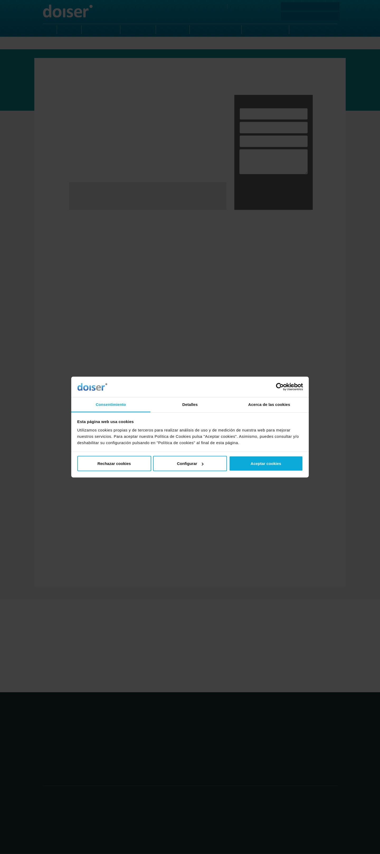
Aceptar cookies (266, 463)
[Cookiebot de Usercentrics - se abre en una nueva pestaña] (280, 387)
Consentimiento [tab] (111, 404)
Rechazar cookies (114, 463)
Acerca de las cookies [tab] (269, 404)
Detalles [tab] (190, 404)
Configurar (190, 463)
